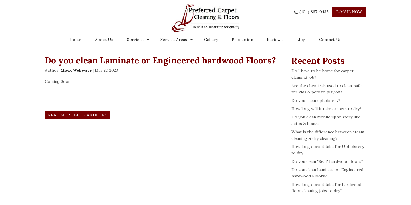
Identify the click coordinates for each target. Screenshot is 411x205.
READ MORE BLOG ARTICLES (77, 115)
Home (75, 39)
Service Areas (173, 39)
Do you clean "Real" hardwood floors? (327, 161)
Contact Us (330, 39)
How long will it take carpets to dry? (326, 108)
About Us (104, 39)
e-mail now (349, 12)
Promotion (242, 39)
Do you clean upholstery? (315, 100)
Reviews (275, 39)
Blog (300, 39)
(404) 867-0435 (314, 11)
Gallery (211, 39)
